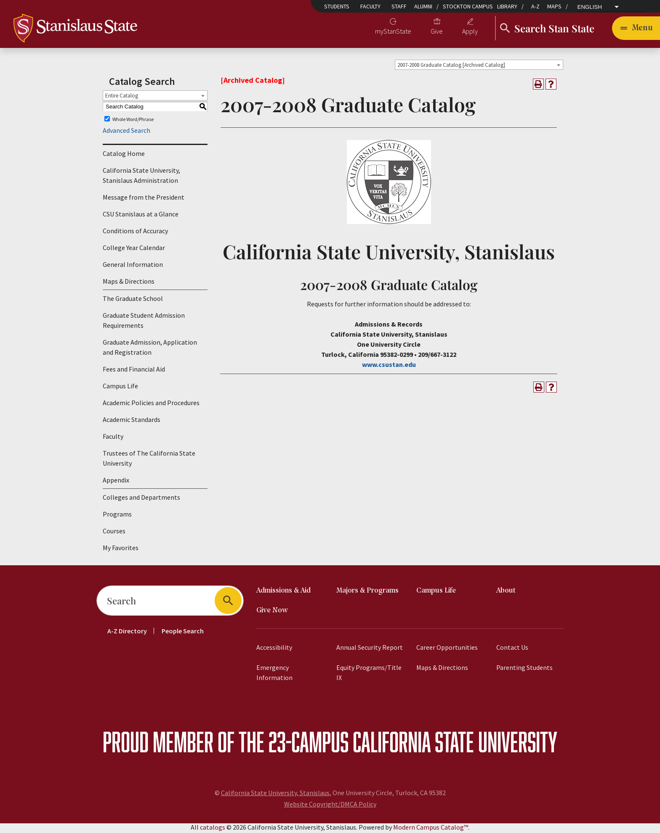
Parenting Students (524, 669)
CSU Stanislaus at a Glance (140, 215)
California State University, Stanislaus (275, 794)
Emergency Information (274, 674)
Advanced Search (126, 132)
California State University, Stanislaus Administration (141, 177)
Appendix (116, 481)
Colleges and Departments (141, 499)
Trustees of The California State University (149, 460)
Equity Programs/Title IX (369, 674)
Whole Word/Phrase (133, 120)
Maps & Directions (128, 283)
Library (507, 6)
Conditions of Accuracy (135, 232)
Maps (554, 6)
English (590, 7)
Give (437, 32)
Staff (399, 6)
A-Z (535, 6)
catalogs (212, 829)
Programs (117, 515)
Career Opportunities (447, 649)
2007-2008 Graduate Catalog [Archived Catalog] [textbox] (451, 66)
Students (336, 6)
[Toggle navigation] (636, 28)
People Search (183, 632)
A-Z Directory (127, 632)
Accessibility (274, 649)
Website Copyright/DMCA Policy (330, 805)
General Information (133, 266)
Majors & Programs (367, 592)
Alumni (423, 6)
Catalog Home (124, 155)
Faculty (370, 6)
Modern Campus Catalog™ (430, 829)
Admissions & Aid (283, 592)
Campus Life (120, 387)
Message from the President (143, 199)
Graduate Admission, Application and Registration (150, 349)
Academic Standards (131, 421)
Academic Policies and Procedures (151, 404)
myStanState (393, 32)
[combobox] (479, 66)
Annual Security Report (369, 649)
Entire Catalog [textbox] (121, 96)
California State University (455, 743)
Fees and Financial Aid (134, 370)
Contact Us (512, 649)
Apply (470, 32)
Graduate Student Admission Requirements (144, 322)
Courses (114, 532)
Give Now (272, 612)
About (506, 592)
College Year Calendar (134, 249)
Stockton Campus (468, 6)
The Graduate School (133, 300)
